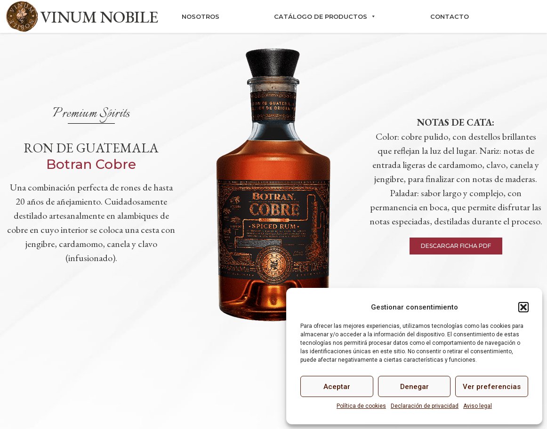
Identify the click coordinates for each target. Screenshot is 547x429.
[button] (523, 307)
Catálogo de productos (325, 16)
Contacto (449, 16)
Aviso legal (477, 406)
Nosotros (200, 16)
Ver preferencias (492, 386)
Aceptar (336, 386)
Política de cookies (361, 406)
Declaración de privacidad (425, 406)
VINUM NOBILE (99, 16)
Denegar (414, 386)
